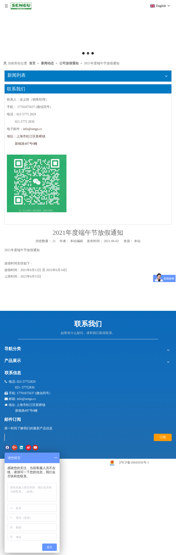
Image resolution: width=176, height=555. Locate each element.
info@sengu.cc (32, 129)
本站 (137, 241)
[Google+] (14, 447)
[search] (4, 437)
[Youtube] (35, 447)
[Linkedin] (21, 447)
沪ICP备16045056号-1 (134, 462)
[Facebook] (7, 447)
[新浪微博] (28, 447)
